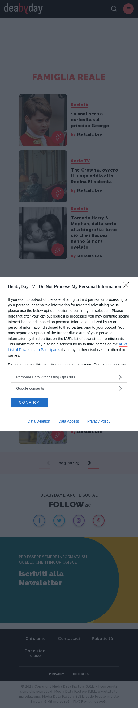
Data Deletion (39, 421)
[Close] (128, 287)
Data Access (68, 421)
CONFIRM (29, 402)
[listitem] (69, 377)
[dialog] (69, 354)
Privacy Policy (98, 421)
